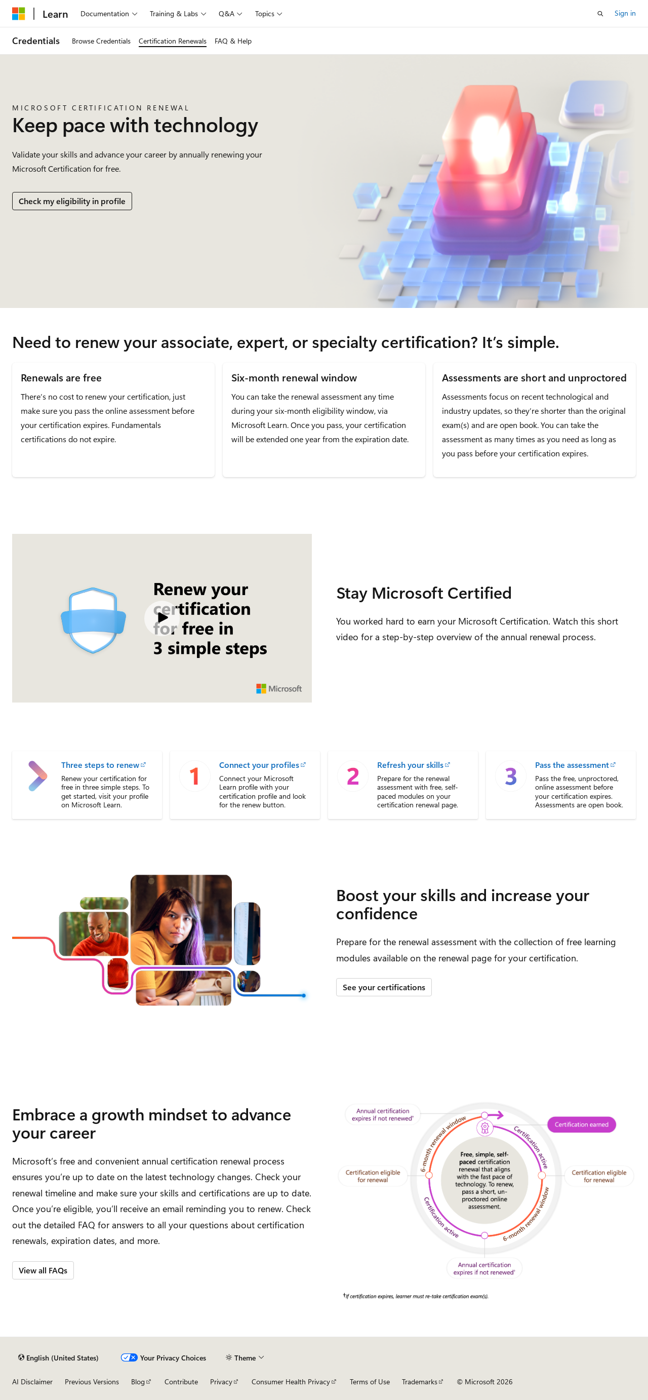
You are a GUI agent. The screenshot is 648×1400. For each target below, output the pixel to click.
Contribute (181, 1381)
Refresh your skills (410, 765)
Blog (138, 1381)
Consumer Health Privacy (291, 1381)
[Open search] (600, 14)
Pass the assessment (572, 765)
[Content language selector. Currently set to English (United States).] (58, 1357)
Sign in (625, 13)
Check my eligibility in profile (72, 201)
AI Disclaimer (32, 1381)
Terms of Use (370, 1381)
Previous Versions (92, 1381)
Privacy (221, 1381)
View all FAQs (43, 1270)
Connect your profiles (259, 765)
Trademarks (419, 1381)
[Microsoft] (18, 13)
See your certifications (384, 987)
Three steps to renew (100, 765)
